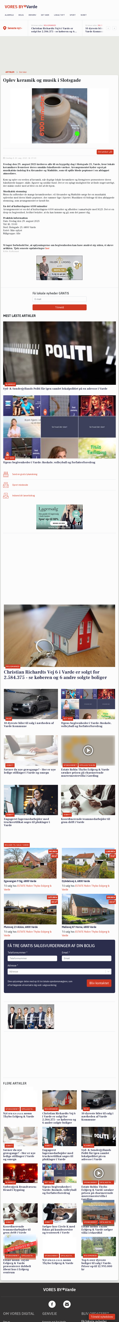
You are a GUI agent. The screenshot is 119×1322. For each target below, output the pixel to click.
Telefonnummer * (17, 952)
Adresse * (13, 965)
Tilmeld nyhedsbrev (102, 1316)
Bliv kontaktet (99, 983)
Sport (73, 15)
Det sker (45, 15)
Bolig (21, 15)
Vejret (84, 15)
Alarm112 (9, 15)
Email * (66, 952)
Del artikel (105, 152)
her (47, 248)
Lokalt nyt (59, 15)
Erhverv (32, 15)
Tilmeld (59, 307)
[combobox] (9, 971)
